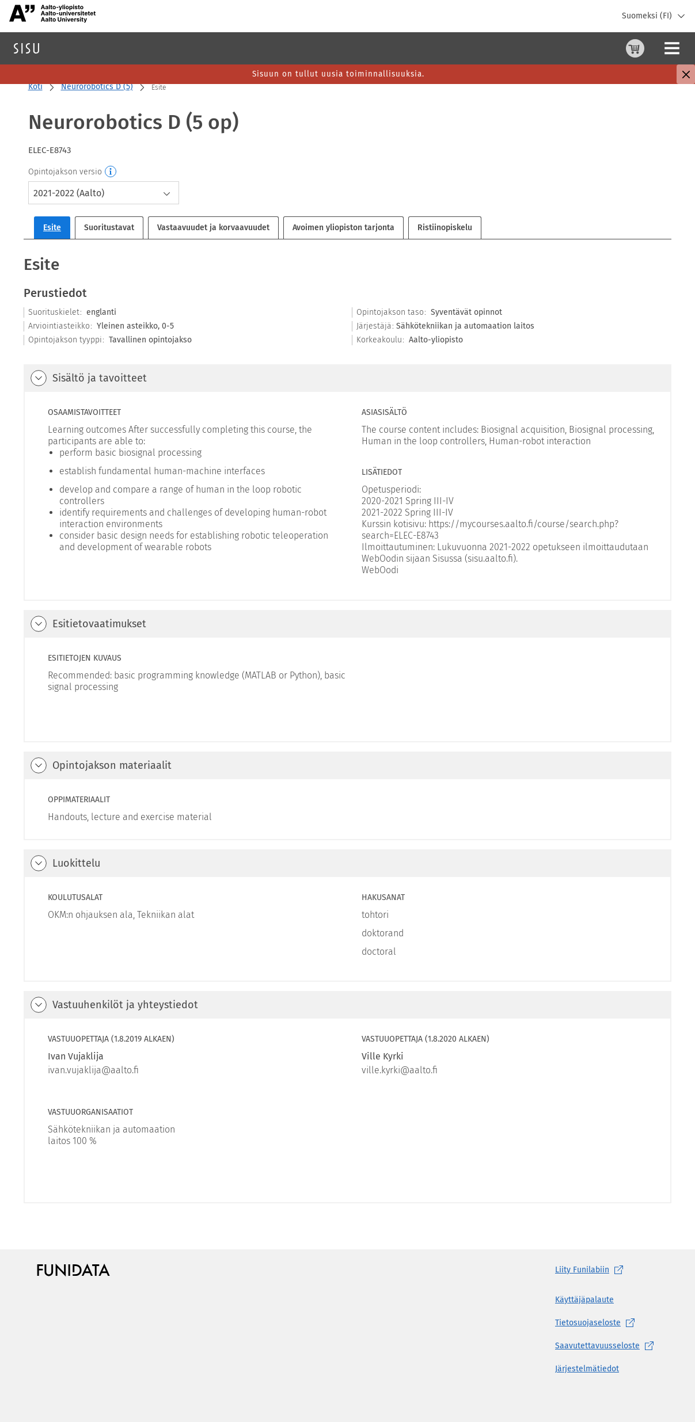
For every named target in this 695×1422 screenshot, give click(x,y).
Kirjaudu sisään (657, 48)
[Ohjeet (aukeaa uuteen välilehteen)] (606, 48)
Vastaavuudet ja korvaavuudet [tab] (213, 227)
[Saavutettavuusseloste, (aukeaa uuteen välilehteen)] (606, 1346)
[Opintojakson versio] (111, 172)
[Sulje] (686, 74)
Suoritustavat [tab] (109, 227)
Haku (76, 48)
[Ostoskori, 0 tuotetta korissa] (578, 48)
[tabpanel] (347, 728)
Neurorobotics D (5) (97, 87)
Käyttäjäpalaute (584, 1300)
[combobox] (104, 192)
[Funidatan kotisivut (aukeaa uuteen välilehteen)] (73, 1270)
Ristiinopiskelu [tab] (444, 227)
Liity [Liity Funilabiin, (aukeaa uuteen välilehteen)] (591, 1270)
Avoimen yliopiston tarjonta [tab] (343, 227)
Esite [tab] (52, 227)
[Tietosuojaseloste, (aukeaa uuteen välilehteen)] (606, 1323)
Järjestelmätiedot (587, 1369)
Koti (35, 87)
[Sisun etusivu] (26, 48)
